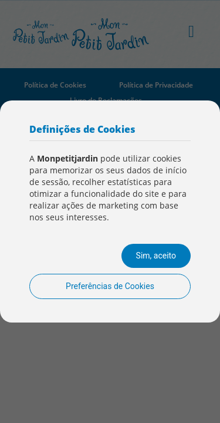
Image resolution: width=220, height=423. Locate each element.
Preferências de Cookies (110, 286)
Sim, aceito (156, 255)
